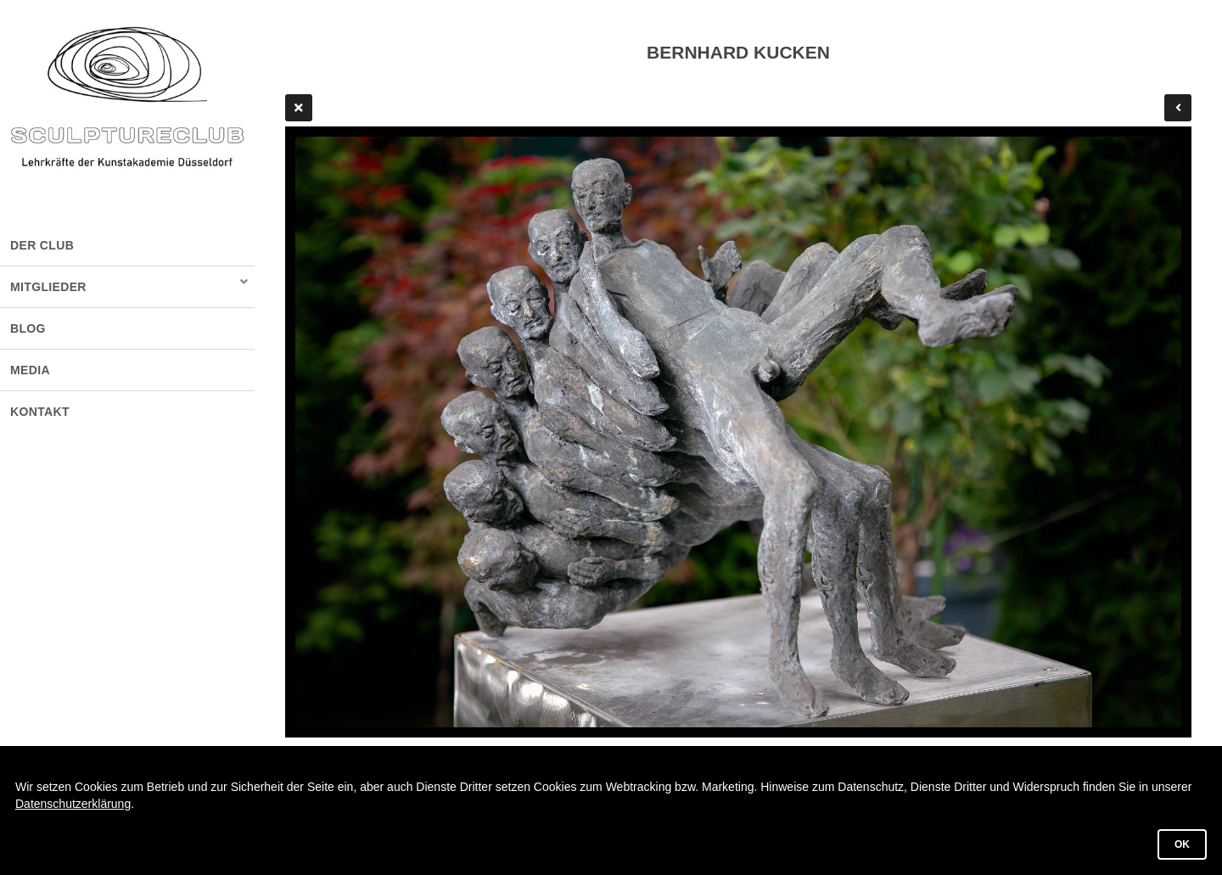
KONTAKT (40, 411)
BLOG (28, 328)
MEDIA (30, 370)
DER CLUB (42, 245)
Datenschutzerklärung (73, 803)
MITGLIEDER (48, 287)
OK (1182, 844)
